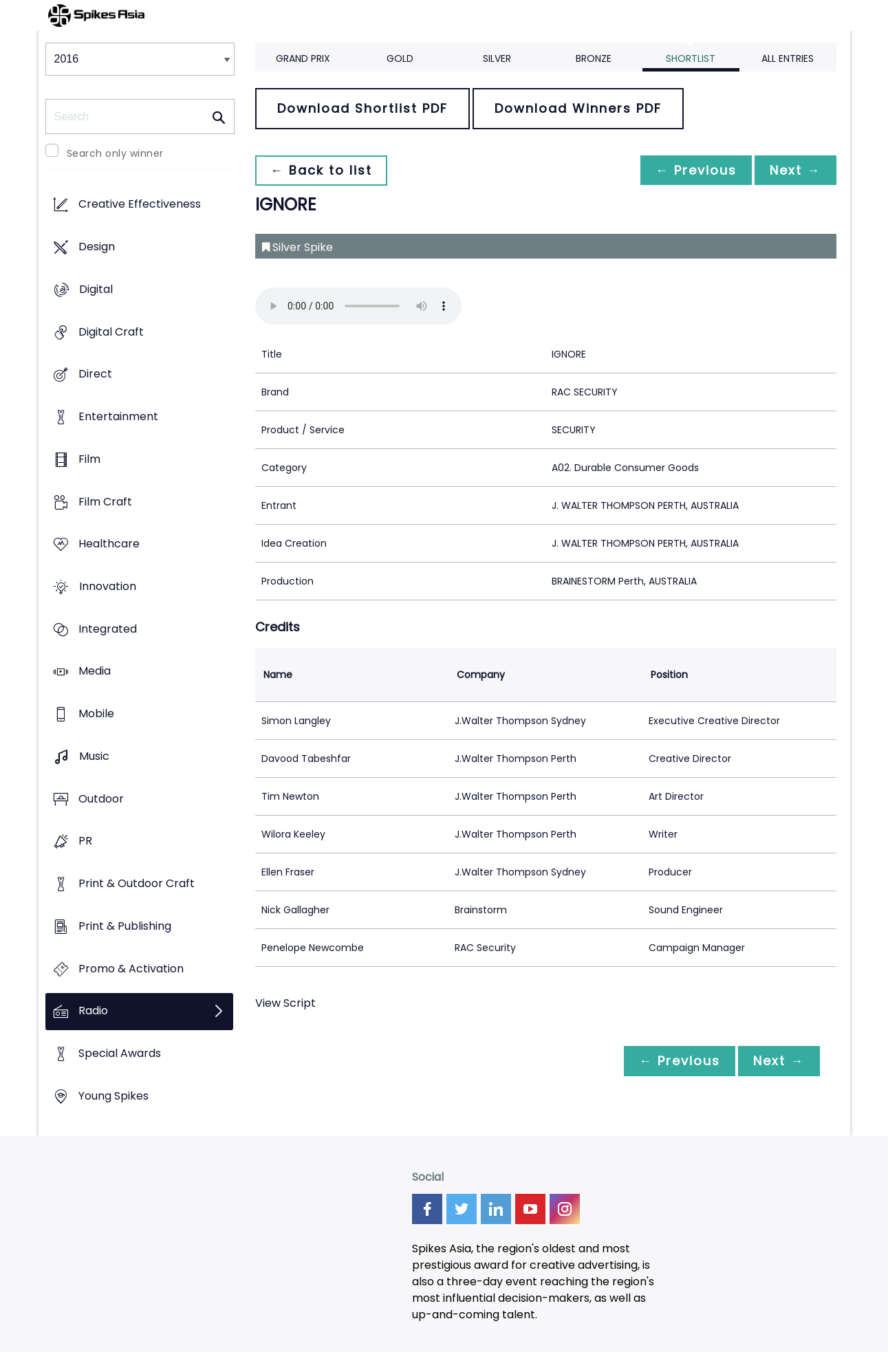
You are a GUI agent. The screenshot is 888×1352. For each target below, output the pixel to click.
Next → (794, 170)
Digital (96, 289)
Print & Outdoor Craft (136, 884)
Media (94, 671)
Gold (400, 58)
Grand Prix (303, 58)
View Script (285, 1003)
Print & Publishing (124, 926)
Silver (497, 58)
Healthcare (109, 544)
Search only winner (115, 153)
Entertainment (118, 416)
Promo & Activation (131, 969)
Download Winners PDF (578, 108)
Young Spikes (113, 1096)
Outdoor (101, 799)
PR (85, 841)
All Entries (787, 58)
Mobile (96, 714)
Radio (93, 1011)
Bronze (593, 58)
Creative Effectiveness (139, 204)
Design (96, 247)
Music (94, 756)
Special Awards (119, 1053)
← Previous (692, 170)
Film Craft (105, 502)
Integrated (107, 629)
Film (89, 459)
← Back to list (322, 170)
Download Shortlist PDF (362, 108)
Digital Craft (111, 332)
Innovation (107, 586)
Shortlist (690, 58)
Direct (95, 374)
